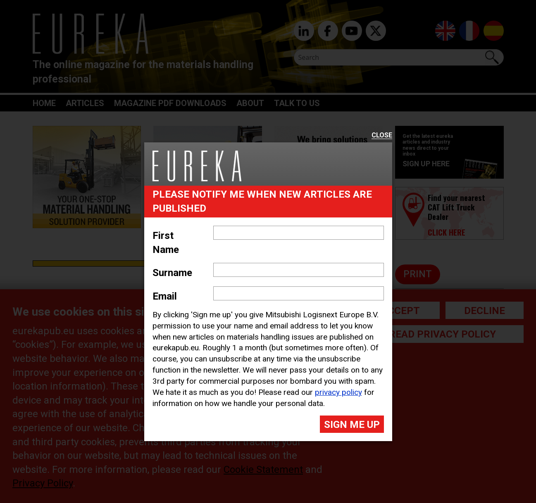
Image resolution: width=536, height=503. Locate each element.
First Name (165, 242)
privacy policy (338, 392)
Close (382, 135)
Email (164, 296)
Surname (172, 273)
